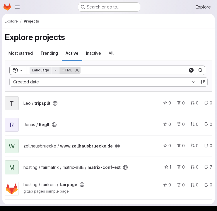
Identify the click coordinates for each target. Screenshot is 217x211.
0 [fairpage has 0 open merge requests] (195, 184)
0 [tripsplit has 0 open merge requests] (195, 102)
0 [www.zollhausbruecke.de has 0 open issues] (208, 145)
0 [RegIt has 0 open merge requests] (195, 124)
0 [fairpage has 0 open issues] (208, 184)
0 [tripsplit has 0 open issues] (208, 102)
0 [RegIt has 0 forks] (181, 124)
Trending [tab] (49, 53)
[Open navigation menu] (17, 7)
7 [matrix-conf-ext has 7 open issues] (208, 166)
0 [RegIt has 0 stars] (167, 124)
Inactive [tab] (93, 53)
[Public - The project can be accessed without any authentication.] (55, 103)
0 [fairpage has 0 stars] (167, 184)
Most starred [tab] (20, 53)
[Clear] (191, 70)
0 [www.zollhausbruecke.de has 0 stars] (167, 145)
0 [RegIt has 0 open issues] (208, 124)
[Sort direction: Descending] (203, 82)
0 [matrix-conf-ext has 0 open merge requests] (195, 166)
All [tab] (111, 53)
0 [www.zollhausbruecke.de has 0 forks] (181, 145)
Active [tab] (72, 53)
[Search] (134, 70)
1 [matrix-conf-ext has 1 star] (167, 166)
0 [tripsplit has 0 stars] (167, 102)
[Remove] (77, 70)
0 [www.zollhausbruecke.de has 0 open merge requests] (195, 145)
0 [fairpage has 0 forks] (181, 184)
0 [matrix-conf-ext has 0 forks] (181, 166)
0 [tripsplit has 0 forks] (181, 102)
